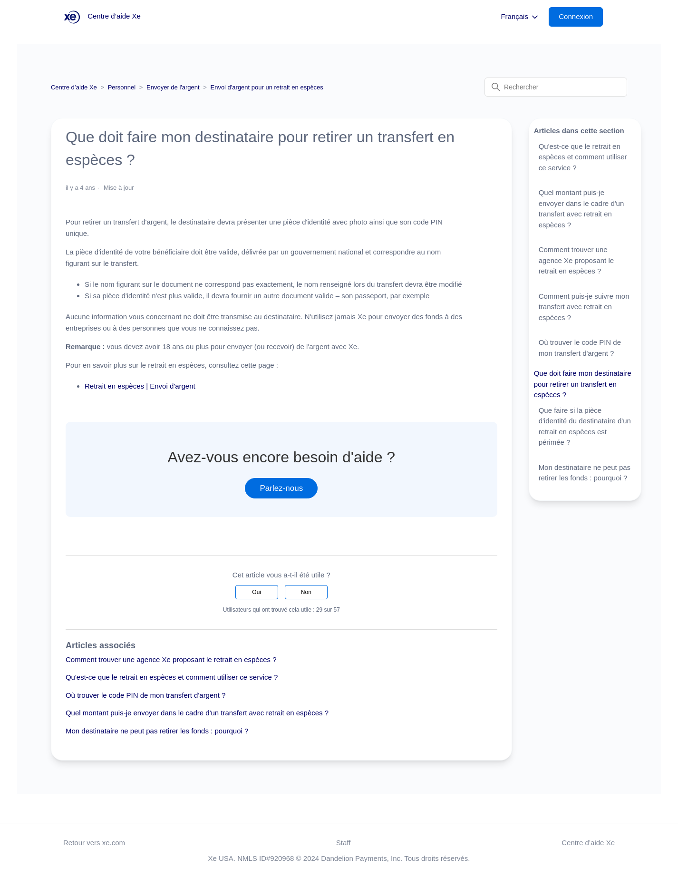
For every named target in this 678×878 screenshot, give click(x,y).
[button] (580, 17)
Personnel (122, 87)
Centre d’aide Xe (74, 87)
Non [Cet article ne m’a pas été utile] (306, 592)
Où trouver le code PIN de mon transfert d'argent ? (145, 695)
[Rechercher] (555, 87)
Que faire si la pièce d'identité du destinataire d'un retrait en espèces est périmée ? (585, 426)
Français (520, 17)
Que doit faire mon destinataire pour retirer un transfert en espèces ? (582, 384)
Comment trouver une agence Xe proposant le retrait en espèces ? (171, 659)
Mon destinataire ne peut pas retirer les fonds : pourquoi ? (157, 731)
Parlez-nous (281, 488)
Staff (343, 843)
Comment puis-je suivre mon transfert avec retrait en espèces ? (584, 307)
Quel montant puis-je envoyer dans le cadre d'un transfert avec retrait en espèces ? (197, 713)
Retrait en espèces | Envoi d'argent (140, 386)
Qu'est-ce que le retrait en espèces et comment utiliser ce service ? (172, 677)
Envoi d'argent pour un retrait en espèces (266, 87)
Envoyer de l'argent (173, 87)
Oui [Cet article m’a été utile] (256, 592)
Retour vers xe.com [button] (94, 843)
